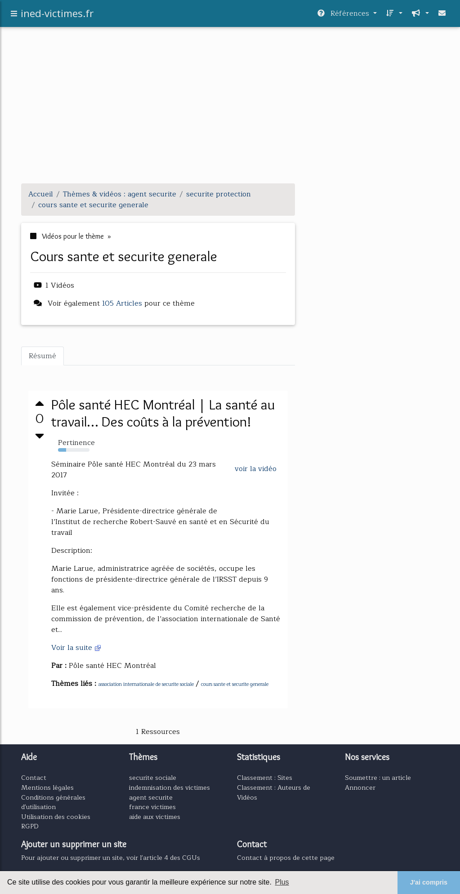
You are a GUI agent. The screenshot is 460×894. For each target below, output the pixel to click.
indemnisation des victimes (169, 787)
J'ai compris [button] (428, 882)
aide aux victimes (154, 816)
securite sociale (152, 777)
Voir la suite (76, 648)
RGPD (30, 826)
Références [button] (344, 15)
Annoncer (360, 787)
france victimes (152, 806)
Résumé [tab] (42, 356)
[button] (393, 15)
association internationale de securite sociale (146, 684)
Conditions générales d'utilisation (53, 802)
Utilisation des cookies (55, 816)
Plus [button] (282, 882)
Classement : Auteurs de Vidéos (273, 792)
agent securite (151, 797)
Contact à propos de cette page (286, 857)
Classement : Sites (264, 777)
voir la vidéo (256, 469)
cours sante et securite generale (234, 684)
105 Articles (122, 303)
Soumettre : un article (378, 777)
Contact (33, 777)
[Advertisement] (230, 113)
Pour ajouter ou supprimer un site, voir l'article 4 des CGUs (110, 857)
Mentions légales (47, 787)
